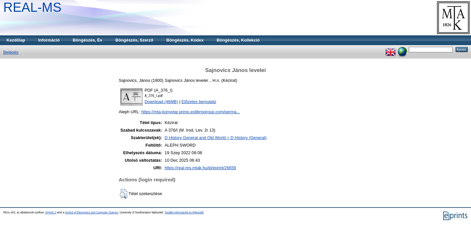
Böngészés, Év (87, 40)
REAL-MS (32, 7)
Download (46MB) (161, 101)
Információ (49, 40)
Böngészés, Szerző (134, 40)
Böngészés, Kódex (185, 40)
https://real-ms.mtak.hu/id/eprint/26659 (200, 167)
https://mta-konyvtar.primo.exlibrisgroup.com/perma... (190, 111)
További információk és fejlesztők (184, 212)
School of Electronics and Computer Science (91, 212)
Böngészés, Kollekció (238, 40)
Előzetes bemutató (199, 101)
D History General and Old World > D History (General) (216, 137)
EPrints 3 (50, 212)
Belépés (10, 52)
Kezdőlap (16, 40)
